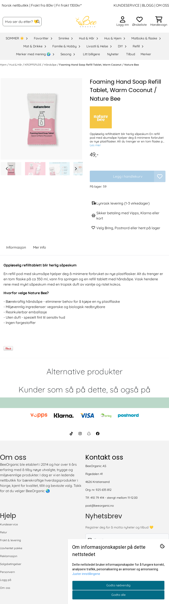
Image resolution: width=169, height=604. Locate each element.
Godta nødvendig (118, 585)
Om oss (5, 587)
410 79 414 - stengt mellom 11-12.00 (114, 497)
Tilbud (130, 54)
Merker (146, 54)
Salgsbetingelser (10, 564)
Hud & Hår (16, 64)
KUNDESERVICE (127, 5)
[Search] (38, 21)
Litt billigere (91, 54)
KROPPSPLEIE (33, 64)
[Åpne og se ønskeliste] (139, 22)
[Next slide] (75, 168)
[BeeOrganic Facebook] (97, 433)
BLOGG (147, 5)
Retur (3, 532)
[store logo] (85, 21)
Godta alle (118, 595)
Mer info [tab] (39, 247)
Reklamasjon (8, 556)
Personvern (7, 572)
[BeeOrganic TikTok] (71, 433)
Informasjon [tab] (16, 247)
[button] (159, 176)
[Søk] (22, 21)
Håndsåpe (50, 64)
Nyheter (113, 54)
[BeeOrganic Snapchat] (88, 433)
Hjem (3, 64)
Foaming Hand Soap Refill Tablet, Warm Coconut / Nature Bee (99, 64)
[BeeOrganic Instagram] (80, 433)
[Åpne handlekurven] (159, 22)
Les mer (95, 145)
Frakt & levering (10, 540)
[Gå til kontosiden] (122, 22)
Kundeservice (9, 524)
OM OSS (162, 5)
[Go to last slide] (7, 168)
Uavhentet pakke (11, 548)
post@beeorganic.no (99, 505)
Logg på (5, 580)
